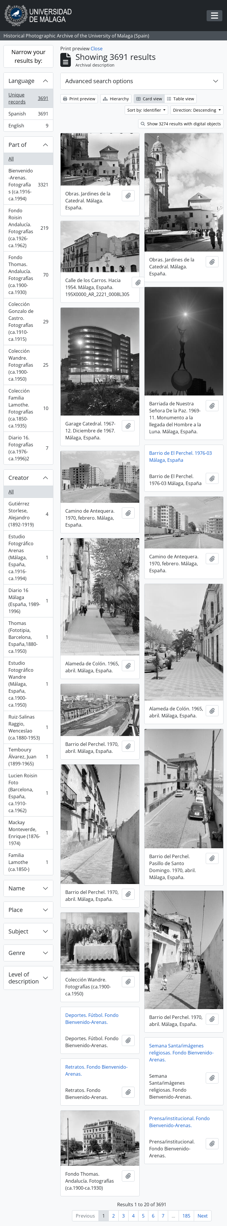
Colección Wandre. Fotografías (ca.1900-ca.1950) (28, 365)
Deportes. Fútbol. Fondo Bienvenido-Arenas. (92, 1018)
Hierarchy (116, 98)
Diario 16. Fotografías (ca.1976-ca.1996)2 (28, 448)
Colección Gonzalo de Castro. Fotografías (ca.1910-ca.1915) (28, 321)
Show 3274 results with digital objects (181, 123)
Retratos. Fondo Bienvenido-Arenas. (96, 1070)
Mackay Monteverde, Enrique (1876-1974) (28, 833)
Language (21, 81)
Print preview (79, 98)
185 (186, 1216)
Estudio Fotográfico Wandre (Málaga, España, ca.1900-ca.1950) (28, 684)
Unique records (28, 98)
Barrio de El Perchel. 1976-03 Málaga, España (180, 456)
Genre (16, 953)
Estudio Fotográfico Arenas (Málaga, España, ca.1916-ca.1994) (28, 557)
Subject (18, 931)
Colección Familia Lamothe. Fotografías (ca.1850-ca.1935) (28, 408)
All (11, 159)
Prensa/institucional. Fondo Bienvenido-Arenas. (179, 1122)
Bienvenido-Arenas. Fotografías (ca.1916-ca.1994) (28, 184)
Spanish (28, 115)
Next (203, 1216)
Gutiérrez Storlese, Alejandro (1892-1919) (28, 514)
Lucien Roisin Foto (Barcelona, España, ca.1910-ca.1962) (28, 793)
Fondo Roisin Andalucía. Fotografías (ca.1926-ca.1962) (28, 228)
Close (97, 48)
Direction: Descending (195, 110)
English (28, 126)
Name (16, 888)
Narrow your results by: (28, 56)
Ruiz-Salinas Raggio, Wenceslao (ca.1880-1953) (28, 727)
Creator (18, 478)
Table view (180, 98)
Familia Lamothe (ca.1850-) (28, 862)
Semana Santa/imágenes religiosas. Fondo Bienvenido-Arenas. (181, 1053)
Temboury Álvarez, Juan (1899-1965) (28, 756)
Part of (17, 145)
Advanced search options (99, 81)
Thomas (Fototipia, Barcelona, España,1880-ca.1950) (28, 637)
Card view (149, 98)
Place (15, 910)
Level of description (23, 977)
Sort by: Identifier (144, 110)
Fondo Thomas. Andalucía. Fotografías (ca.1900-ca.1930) (28, 274)
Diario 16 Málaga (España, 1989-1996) (28, 600)
